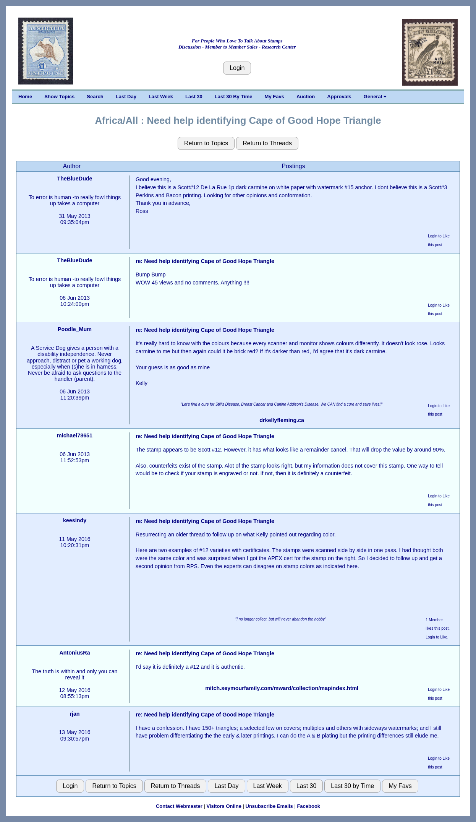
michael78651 (74, 435)
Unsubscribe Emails (269, 806)
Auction (305, 96)
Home (25, 96)
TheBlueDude (74, 178)
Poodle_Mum (75, 329)
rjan (74, 714)
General (375, 96)
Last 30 (193, 96)
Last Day (126, 96)
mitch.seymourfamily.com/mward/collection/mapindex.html (281, 688)
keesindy (74, 520)
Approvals (339, 96)
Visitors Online (223, 806)
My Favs (274, 96)
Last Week (161, 96)
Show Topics (59, 96)
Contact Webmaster (179, 806)
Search (95, 96)
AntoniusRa (74, 653)
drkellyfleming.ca (281, 420)
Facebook (308, 806)
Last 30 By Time (234, 96)
